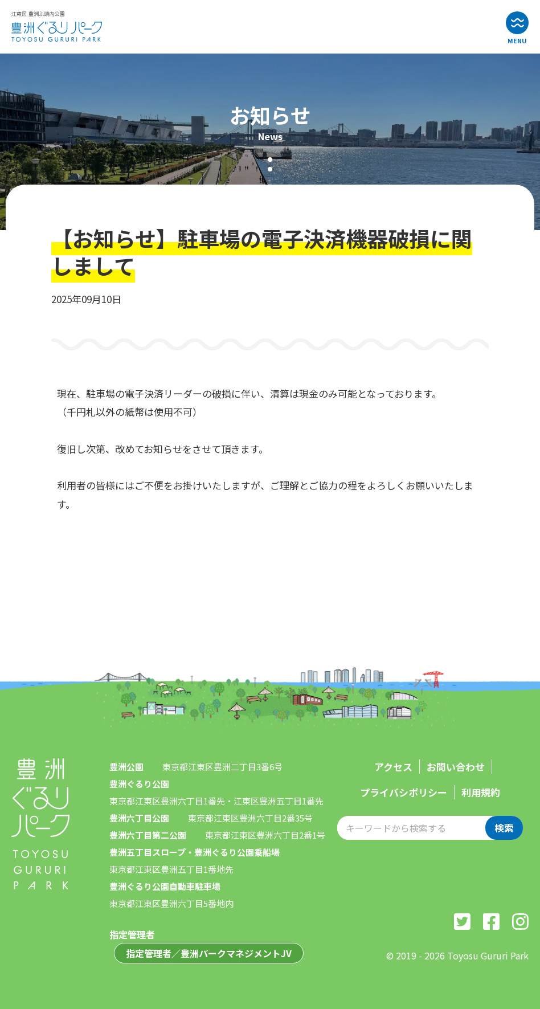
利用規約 (480, 792)
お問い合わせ (456, 766)
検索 (504, 827)
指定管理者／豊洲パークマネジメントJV (209, 953)
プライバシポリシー (403, 792)
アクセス (393, 766)
